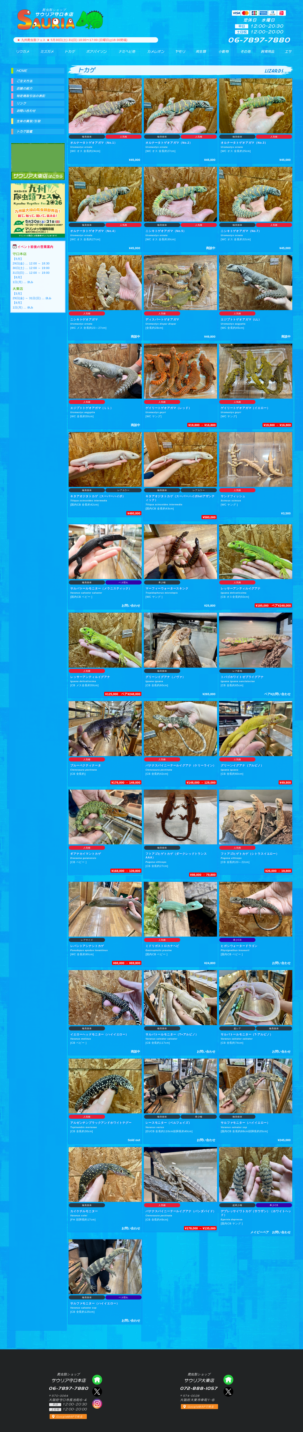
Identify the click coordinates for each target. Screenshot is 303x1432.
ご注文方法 (24, 81)
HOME (22, 70)
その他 (246, 53)
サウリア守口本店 (54, 12)
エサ (287, 53)
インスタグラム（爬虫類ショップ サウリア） (97, 1404)
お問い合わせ (26, 110)
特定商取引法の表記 (31, 95)
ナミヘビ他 (124, 53)
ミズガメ (44, 53)
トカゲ (67, 53)
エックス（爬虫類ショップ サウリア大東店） (228, 1392)
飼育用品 (267, 53)
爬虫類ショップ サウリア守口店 (97, 1380)
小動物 (223, 53)
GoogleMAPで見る (69, 1416)
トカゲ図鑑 (24, 131)
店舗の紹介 (24, 88)
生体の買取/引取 (29, 121)
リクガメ (20, 53)
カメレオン (153, 53)
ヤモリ (177, 53)
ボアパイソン (93, 53)
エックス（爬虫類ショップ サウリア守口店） (97, 1392)
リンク (21, 103)
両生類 (199, 53)
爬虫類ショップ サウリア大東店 (37, 158)
